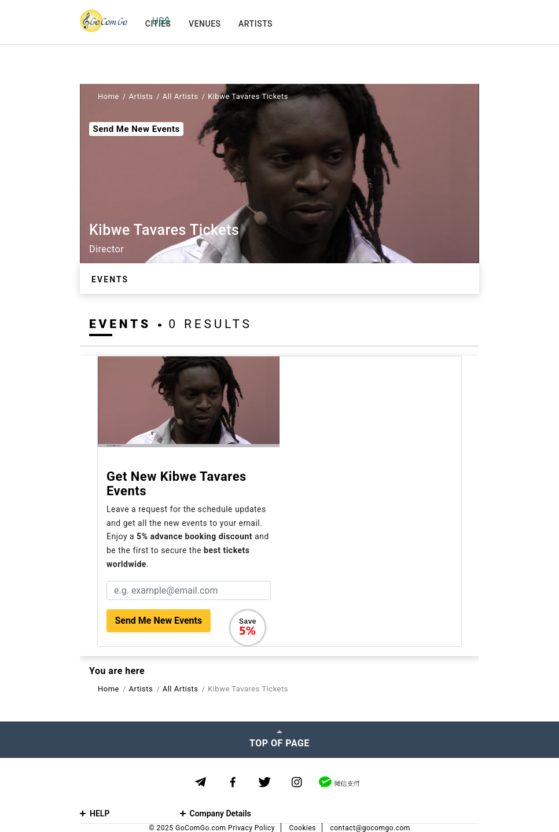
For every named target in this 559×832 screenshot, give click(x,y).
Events (109, 279)
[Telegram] (200, 782)
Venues (204, 23)
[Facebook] (233, 782)
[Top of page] (279, 739)
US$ (161, 21)
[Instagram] (296, 782)
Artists (255, 23)
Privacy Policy (251, 828)
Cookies (302, 828)
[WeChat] (339, 782)
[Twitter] (265, 782)
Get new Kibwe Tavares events (176, 484)
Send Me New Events (136, 129)
